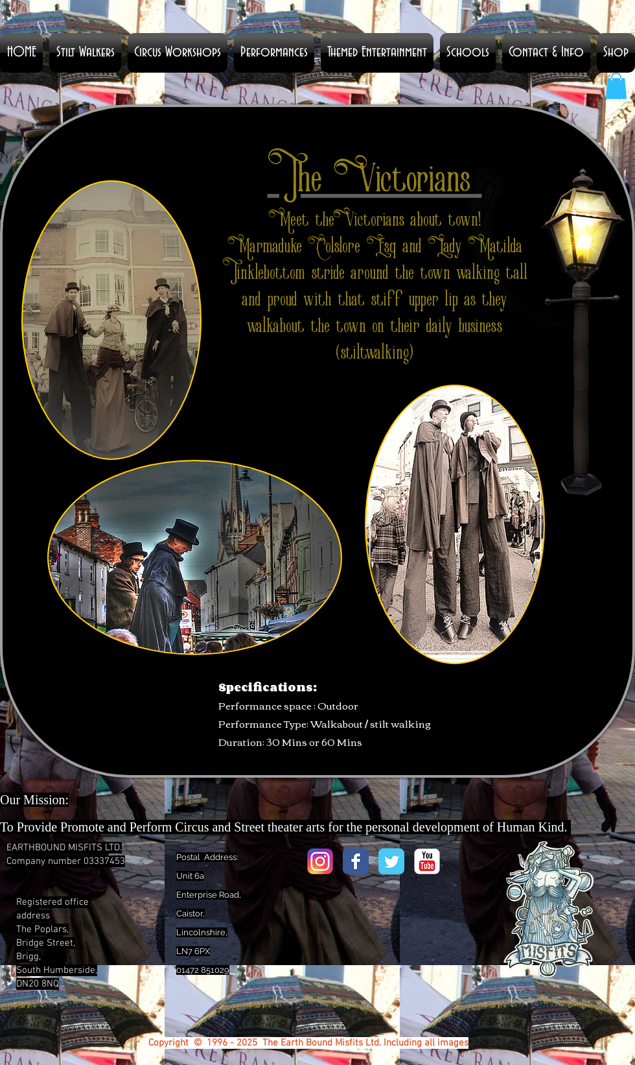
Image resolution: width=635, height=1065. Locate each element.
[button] (274, 53)
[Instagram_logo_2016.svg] (320, 861)
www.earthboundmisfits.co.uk (360, 1032)
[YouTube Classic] (427, 861)
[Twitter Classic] (391, 861)
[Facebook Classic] (356, 861)
